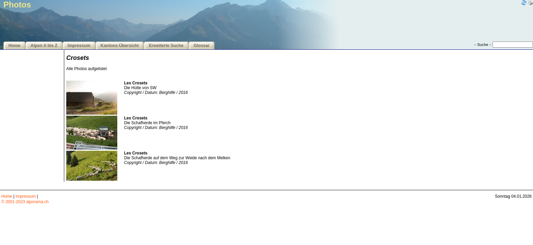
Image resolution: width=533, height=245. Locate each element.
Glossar (202, 45)
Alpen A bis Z (44, 45)
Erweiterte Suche (166, 45)
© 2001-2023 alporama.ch (25, 201)
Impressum (79, 45)
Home (14, 45)
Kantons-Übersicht (120, 45)
